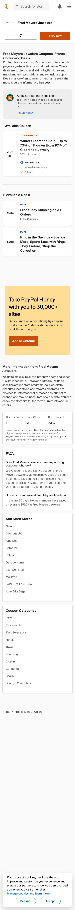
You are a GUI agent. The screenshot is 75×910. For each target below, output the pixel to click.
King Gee (11, 541)
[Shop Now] (55, 36)
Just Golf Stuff (15, 570)
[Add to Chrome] (23, 341)
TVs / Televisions (16, 632)
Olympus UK (14, 533)
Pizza (9, 618)
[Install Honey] (25, 112)
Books (10, 676)
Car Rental (12, 669)
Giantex (11, 526)
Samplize (12, 548)
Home (6, 712)
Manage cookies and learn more (28, 893)
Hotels (10, 640)
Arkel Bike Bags (15, 591)
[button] (69, 6)
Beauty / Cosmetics (18, 683)
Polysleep (12, 555)
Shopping (12, 654)
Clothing (11, 661)
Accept (50, 901)
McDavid (11, 577)
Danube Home (15, 562)
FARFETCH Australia (19, 584)
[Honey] (5, 6)
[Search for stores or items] (31, 6)
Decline (25, 901)
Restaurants (14, 625)
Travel (9, 647)
